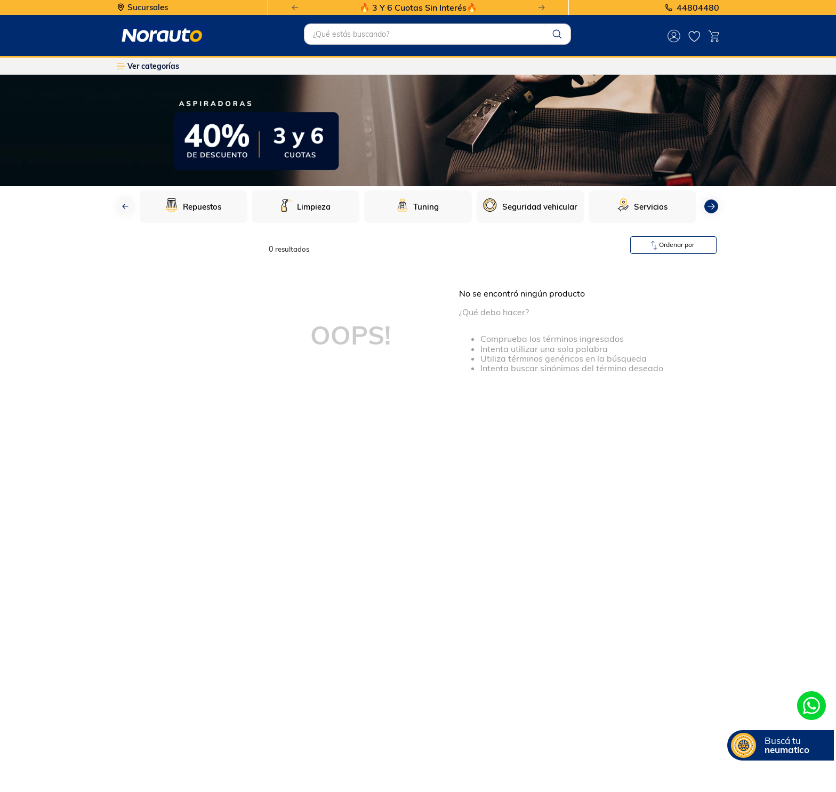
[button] (780, 745)
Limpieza (314, 207)
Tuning (426, 207)
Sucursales (147, 7)
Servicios (651, 207)
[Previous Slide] (295, 7)
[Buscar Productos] (557, 34)
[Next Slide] (541, 7)
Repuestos (202, 207)
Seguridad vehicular (539, 207)
